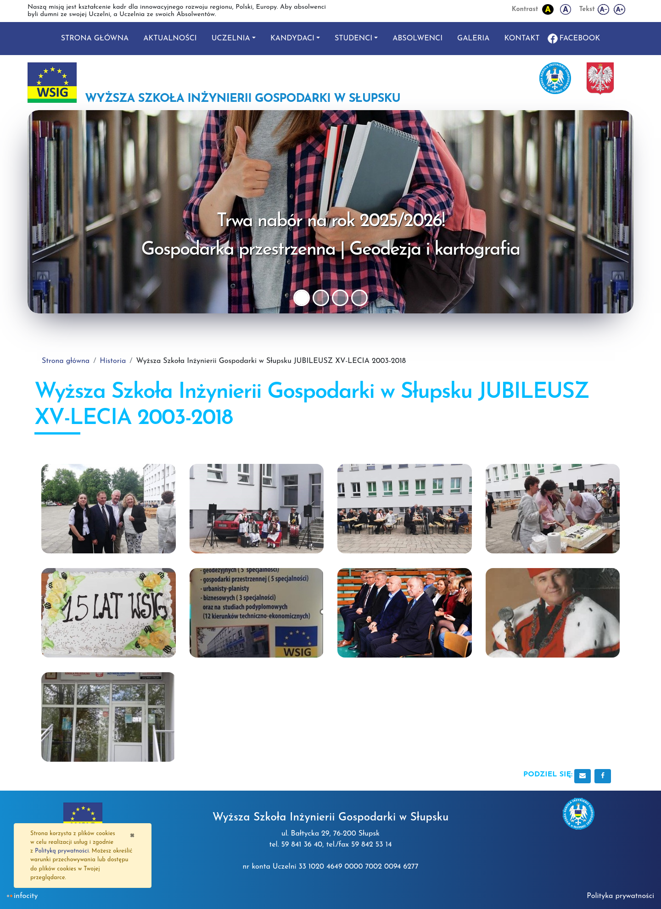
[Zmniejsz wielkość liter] (604, 9)
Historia (113, 361)
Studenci (353, 38)
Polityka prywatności (620, 896)
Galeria (473, 38)
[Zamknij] (132, 834)
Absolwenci (417, 38)
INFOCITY (26, 896)
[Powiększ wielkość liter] (620, 9)
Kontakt (521, 38)
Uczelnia (231, 38)
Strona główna (95, 38)
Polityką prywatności (62, 851)
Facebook (580, 38)
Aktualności (169, 38)
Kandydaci (292, 38)
